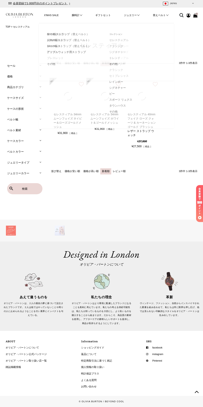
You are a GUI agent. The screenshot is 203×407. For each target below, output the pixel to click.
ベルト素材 (14, 130)
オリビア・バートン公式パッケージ (26, 354)
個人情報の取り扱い (92, 367)
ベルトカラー (15, 151)
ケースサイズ (15, 97)
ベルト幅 (12, 119)
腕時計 (75, 15)
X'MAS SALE (51, 15)
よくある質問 (89, 380)
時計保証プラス (90, 373)
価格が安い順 (72, 63)
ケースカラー (15, 140)
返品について (89, 354)
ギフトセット (103, 15)
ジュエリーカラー (18, 173)
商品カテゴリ (15, 87)
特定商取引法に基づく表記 (96, 360)
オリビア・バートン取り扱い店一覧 (26, 360)
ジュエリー (130, 15)
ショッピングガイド (92, 347)
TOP (8, 26)
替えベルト (159, 15)
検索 (25, 188)
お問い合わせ (89, 386)
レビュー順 (119, 63)
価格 (10, 76)
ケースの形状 (15, 108)
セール (11, 65)
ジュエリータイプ (18, 162)
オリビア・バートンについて (22, 347)
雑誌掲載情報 (13, 367)
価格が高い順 (91, 63)
